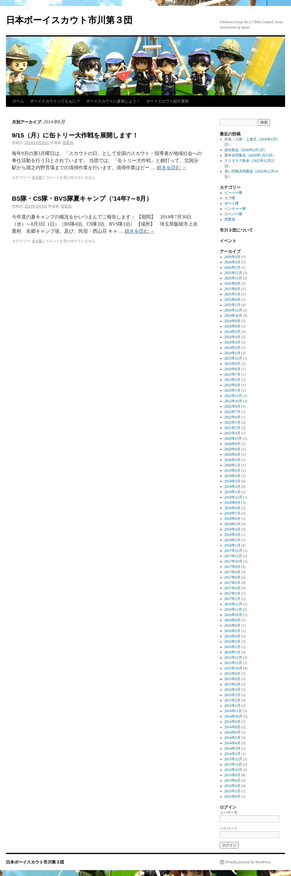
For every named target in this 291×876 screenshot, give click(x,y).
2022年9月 (232, 406)
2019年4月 (232, 476)
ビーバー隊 (233, 193)
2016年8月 (232, 620)
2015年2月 (232, 700)
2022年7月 (232, 412)
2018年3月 (232, 535)
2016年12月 (233, 604)
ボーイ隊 (231, 203)
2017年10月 (233, 561)
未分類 (37, 177)
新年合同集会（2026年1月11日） (250, 155)
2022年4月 (232, 417)
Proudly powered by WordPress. (248, 862)
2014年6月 (232, 732)
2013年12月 (233, 759)
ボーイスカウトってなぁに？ (55, 101)
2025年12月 (233, 273)
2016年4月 (232, 636)
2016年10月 (233, 615)
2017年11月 (233, 556)
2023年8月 (232, 369)
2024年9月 (232, 321)
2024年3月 (232, 342)
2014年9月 (232, 722)
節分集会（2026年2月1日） (245, 150)
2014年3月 (232, 748)
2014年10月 (233, 716)
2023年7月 (232, 374)
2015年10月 (233, 668)
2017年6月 (232, 577)
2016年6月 (232, 625)
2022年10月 (233, 401)
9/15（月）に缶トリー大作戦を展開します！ (75, 135)
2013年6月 (232, 780)
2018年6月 (232, 519)
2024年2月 (232, 348)
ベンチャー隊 (235, 209)
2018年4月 (232, 529)
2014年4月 (232, 743)
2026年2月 (232, 262)
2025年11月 (233, 278)
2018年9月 (232, 502)
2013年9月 (232, 775)
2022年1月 (232, 422)
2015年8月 (232, 679)
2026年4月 (232, 257)
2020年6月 (232, 454)
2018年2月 (232, 540)
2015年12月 (233, 657)
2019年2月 (232, 486)
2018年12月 (233, 497)
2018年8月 (232, 508)
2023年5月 (232, 380)
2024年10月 (233, 315)
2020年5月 (232, 460)
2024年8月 (232, 326)
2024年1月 (232, 353)
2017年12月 (233, 551)
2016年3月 (232, 641)
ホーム (18, 101)
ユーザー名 (229, 812)
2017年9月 (232, 567)
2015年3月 (232, 695)
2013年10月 (233, 770)
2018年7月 (232, 513)
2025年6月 (232, 289)
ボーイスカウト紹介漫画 (167, 101)
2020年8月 (232, 449)
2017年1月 (232, 599)
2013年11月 (233, 764)
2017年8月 (232, 572)
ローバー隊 (233, 214)
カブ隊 (229, 198)
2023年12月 (233, 358)
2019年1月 (232, 492)
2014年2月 (232, 754)
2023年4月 (232, 385)
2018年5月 (232, 524)
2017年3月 (232, 593)
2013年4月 (232, 786)
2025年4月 (232, 299)
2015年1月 (232, 706)
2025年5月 (232, 294)
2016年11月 (233, 609)
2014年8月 (232, 727)
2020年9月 (232, 444)
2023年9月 (232, 364)
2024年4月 (232, 337)
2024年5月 (232, 332)
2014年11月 (233, 711)
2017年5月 (232, 583)
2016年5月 (232, 631)
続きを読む (171, 167)
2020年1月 (232, 465)
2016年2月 (232, 647)
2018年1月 (232, 545)
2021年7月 (232, 428)
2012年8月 (232, 796)
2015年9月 (232, 673)
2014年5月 (232, 738)
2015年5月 (232, 684)
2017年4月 (232, 588)
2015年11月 (233, 663)
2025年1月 (232, 305)
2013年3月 (232, 791)
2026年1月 (232, 267)
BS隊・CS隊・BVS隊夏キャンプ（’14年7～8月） (82, 198)
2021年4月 (232, 433)
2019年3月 (232, 481)
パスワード (229, 828)
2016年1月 (232, 652)
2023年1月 (232, 390)
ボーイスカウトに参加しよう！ (113, 101)
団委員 (68, 143)
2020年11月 (233, 438)
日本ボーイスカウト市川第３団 (69, 20)
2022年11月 (233, 396)
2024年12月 (233, 310)
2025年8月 (232, 283)
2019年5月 (232, 470)
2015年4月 (232, 690)
